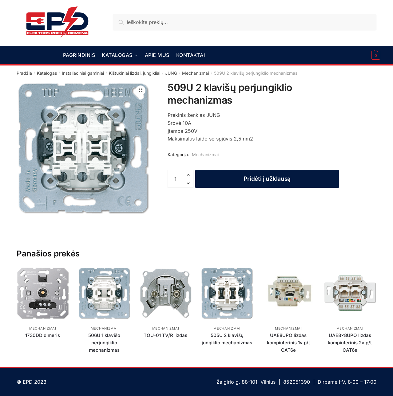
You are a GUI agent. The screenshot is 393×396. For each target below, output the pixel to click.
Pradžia (24, 73)
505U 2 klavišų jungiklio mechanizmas (227, 339)
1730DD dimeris (42, 335)
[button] (140, 90)
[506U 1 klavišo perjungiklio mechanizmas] (104, 293)
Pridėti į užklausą (267, 178)
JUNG (171, 73)
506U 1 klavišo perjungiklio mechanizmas (104, 342)
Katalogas (47, 73)
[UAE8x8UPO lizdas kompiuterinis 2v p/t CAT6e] (350, 293)
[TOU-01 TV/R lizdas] (166, 293)
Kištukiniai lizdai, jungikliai (134, 73)
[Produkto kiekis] (175, 179)
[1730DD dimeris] (43, 293)
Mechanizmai (195, 73)
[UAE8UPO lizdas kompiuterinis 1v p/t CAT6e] (288, 293)
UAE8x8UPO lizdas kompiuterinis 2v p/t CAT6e (350, 342)
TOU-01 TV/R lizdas (165, 335)
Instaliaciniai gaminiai (83, 73)
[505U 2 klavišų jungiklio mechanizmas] (227, 293)
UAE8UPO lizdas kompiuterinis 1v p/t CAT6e (288, 342)
